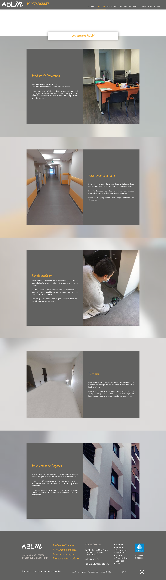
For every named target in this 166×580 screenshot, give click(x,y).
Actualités (133, 6)
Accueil (90, 6)
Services (101, 6)
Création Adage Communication (47, 571)
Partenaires (112, 6)
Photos (123, 6)
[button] (91, 6)
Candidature (146, 6)
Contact (158, 6)
